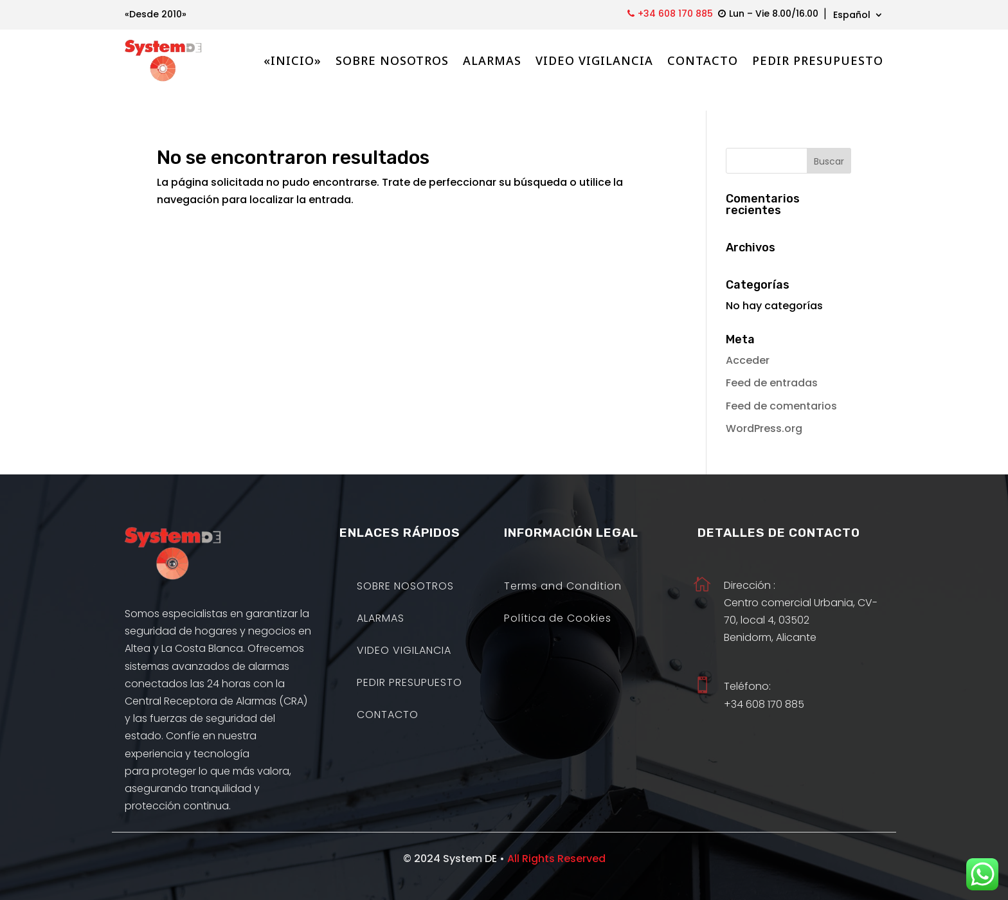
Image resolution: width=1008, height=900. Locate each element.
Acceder (748, 341)
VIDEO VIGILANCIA (594, 60)
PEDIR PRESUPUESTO (817, 60)
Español (851, 15)
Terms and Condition (563, 568)
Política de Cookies (557, 600)
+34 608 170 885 (675, 13)
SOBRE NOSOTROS (392, 60)
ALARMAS (492, 60)
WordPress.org (764, 409)
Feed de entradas (772, 363)
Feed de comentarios (781, 386)
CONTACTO (702, 60)
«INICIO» (292, 60)
